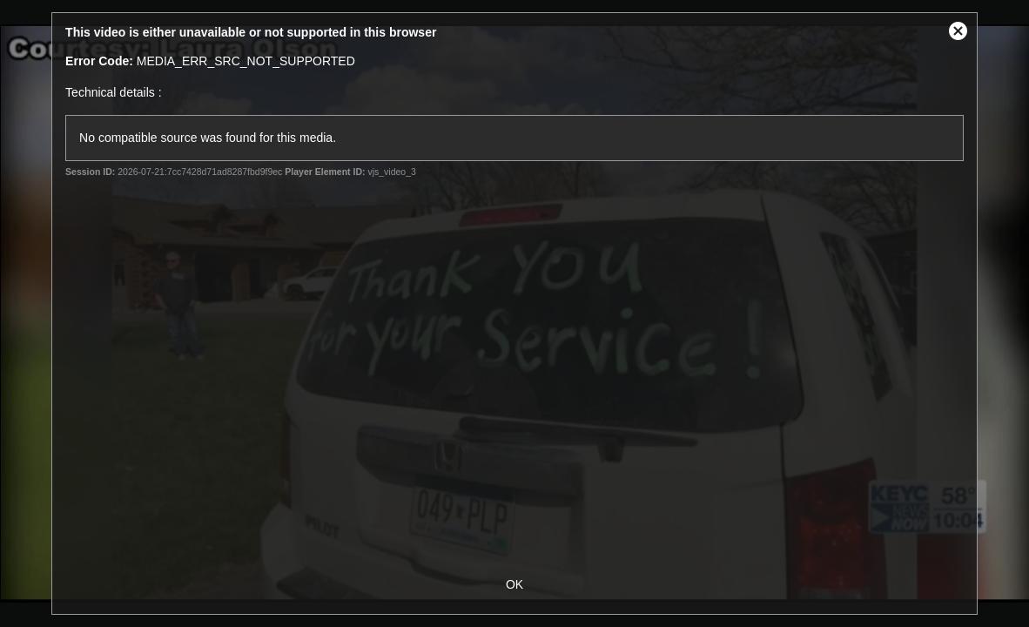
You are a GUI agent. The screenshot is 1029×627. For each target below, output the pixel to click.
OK (514, 584)
